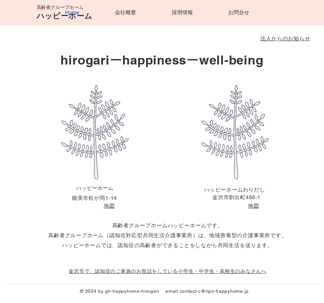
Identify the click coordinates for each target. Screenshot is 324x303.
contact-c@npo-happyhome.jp (214, 291)
